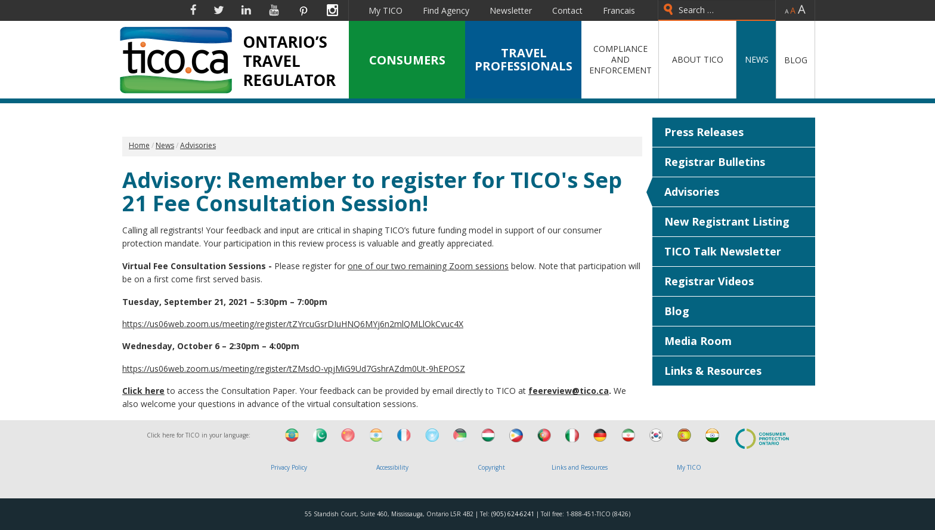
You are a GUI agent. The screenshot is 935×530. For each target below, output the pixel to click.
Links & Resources (712, 370)
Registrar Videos (709, 281)
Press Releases (704, 132)
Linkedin (246, 10)
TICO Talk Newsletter (722, 251)
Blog (676, 311)
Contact (567, 10)
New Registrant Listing (727, 221)
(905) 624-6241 (512, 514)
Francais (619, 10)
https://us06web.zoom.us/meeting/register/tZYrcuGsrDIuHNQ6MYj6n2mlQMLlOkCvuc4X (292, 323)
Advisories (691, 191)
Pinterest (303, 10)
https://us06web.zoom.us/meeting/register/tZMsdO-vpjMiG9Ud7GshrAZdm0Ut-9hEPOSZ (293, 368)
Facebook (193, 10)
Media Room (698, 341)
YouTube (274, 10)
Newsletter (511, 10)
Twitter (219, 10)
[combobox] (716, 10)
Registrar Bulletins (714, 162)
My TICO (386, 10)
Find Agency (446, 10)
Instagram (332, 10)
